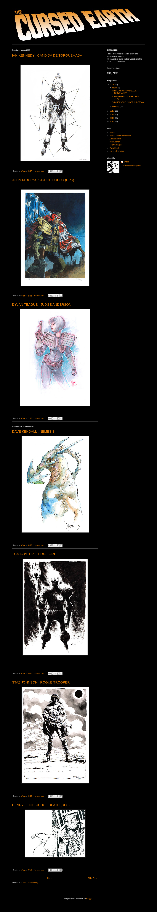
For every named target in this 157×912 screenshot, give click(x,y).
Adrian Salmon (115, 139)
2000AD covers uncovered (120, 136)
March (115, 88)
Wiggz (126, 162)
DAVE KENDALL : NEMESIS (33, 431)
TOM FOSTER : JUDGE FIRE (34, 554)
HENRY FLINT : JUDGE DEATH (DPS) (41, 805)
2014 (112, 121)
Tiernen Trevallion (116, 151)
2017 (112, 111)
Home (49, 878)
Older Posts (92, 878)
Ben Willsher (114, 142)
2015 (112, 118)
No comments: (39, 171)
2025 (112, 85)
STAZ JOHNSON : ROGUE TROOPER (41, 682)
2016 (112, 115)
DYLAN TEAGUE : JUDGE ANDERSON (41, 304)
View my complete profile (131, 166)
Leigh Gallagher (115, 145)
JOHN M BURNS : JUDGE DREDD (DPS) (43, 180)
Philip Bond (114, 148)
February (116, 107)
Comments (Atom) (30, 882)
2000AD (112, 133)
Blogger (89, 899)
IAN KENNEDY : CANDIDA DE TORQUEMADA (47, 55)
